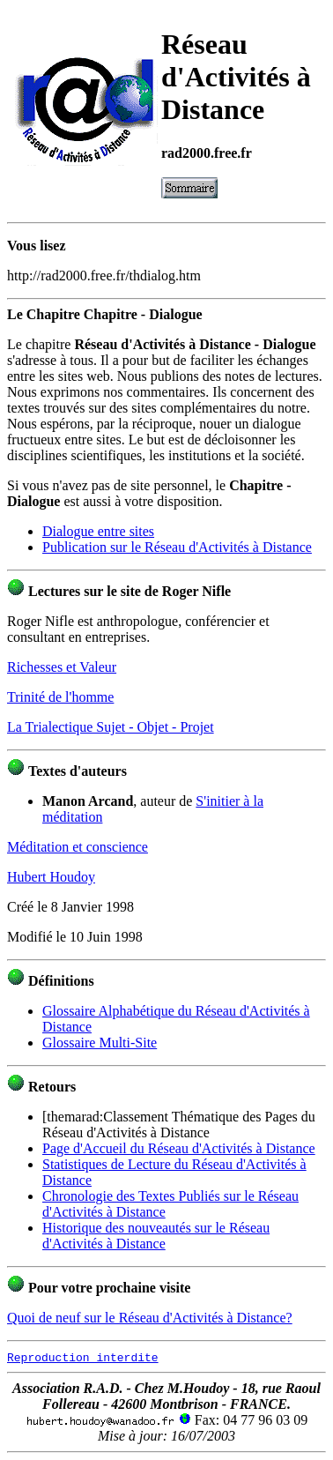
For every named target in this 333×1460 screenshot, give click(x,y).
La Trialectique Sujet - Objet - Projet (110, 726)
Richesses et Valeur (61, 666)
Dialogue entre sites (98, 531)
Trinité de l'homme (60, 696)
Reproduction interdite (83, 1357)
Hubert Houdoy (51, 876)
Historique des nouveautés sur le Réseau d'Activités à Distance (156, 1235)
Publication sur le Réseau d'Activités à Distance (177, 547)
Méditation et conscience (77, 846)
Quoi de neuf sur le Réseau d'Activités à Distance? (149, 1317)
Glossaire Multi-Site (99, 1042)
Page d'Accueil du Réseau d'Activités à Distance (178, 1148)
